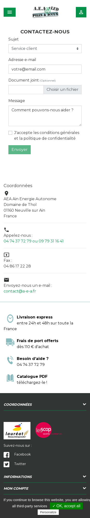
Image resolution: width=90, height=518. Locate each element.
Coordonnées (18, 404)
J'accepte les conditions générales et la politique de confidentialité (46, 135)
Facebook (17, 454)
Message (16, 100)
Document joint (32, 80)
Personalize (48, 512)
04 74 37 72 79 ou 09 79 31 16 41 (34, 241)
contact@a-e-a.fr (20, 291)
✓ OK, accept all (66, 506)
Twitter (15, 464)
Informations (18, 477)
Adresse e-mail (22, 59)
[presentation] (45, 163)
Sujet (13, 39)
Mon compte (16, 488)
